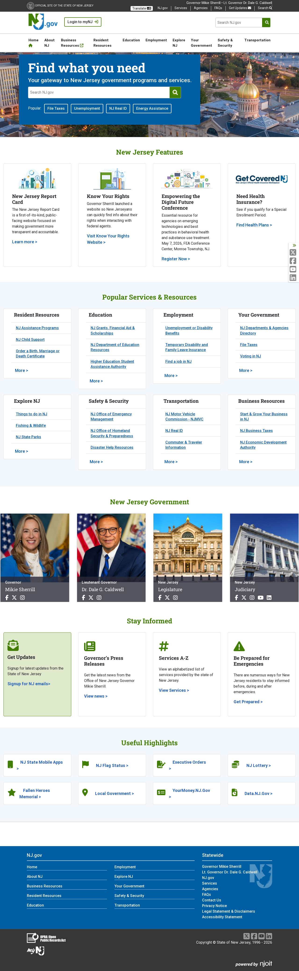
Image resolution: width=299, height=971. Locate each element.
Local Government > (114, 793)
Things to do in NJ (31, 414)
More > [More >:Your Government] (245, 370)
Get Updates (240, 8)
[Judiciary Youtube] (261, 598)
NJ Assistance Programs (37, 328)
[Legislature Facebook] (160, 598)
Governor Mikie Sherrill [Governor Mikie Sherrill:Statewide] (221, 866)
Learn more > (24, 241)
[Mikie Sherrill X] (15, 598)
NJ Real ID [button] (118, 108)
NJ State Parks (28, 437)
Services (180, 8)
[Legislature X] (168, 598)
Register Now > (176, 258)
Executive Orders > (187, 765)
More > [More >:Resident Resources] (21, 370)
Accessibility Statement (222, 917)
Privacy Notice (214, 906)
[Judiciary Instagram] (253, 598)
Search (265, 8)
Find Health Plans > (254, 224)
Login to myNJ (83, 22)
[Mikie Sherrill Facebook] (7, 598)
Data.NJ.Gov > (258, 793)
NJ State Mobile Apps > (40, 765)
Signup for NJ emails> (28, 683)
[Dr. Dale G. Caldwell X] (91, 598)
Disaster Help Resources (112, 447)
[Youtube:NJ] (294, 269)
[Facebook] (254, 936)
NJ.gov (163, 8)
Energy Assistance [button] (152, 108)
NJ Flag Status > (112, 765)
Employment (156, 40)
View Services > (174, 690)
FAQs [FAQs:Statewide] (206, 894)
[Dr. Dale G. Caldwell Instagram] (99, 598)
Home (33, 42)
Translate (141, 8)
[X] (246, 936)
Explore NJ (179, 43)
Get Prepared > (248, 701)
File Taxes (248, 344)
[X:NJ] (294, 253)
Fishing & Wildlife (31, 425)
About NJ (49, 43)
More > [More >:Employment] (171, 375)
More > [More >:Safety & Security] (96, 461)
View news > (95, 696)
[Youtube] (261, 936)
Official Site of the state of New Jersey (64, 5)
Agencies (201, 8)
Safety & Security (225, 43)
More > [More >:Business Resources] (245, 461)
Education (131, 40)
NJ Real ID (174, 430)
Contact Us (211, 900)
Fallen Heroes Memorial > (34, 793)
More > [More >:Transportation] (171, 461)
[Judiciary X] (244, 598)
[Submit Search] (267, 22)
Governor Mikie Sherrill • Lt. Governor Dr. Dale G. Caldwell (229, 3)
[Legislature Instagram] (175, 598)
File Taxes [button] (56, 108)
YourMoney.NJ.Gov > (189, 793)
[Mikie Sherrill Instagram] (22, 598)
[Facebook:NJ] (294, 261)
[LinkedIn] (269, 936)
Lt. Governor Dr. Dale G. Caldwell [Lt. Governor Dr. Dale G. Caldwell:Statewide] (229, 872)
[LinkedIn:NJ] (294, 278)
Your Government (201, 43)
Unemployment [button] (87, 108)
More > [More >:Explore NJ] (21, 451)
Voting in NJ (250, 356)
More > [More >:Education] (96, 380)
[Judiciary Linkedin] (269, 598)
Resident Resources (102, 43)
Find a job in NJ (178, 361)
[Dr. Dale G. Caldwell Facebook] (84, 598)
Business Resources (72, 43)
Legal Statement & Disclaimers (228, 911)
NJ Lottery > (258, 765)
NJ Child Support (30, 339)
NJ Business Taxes (256, 430)
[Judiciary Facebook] (237, 598)
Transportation (257, 40)
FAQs (218, 8)
